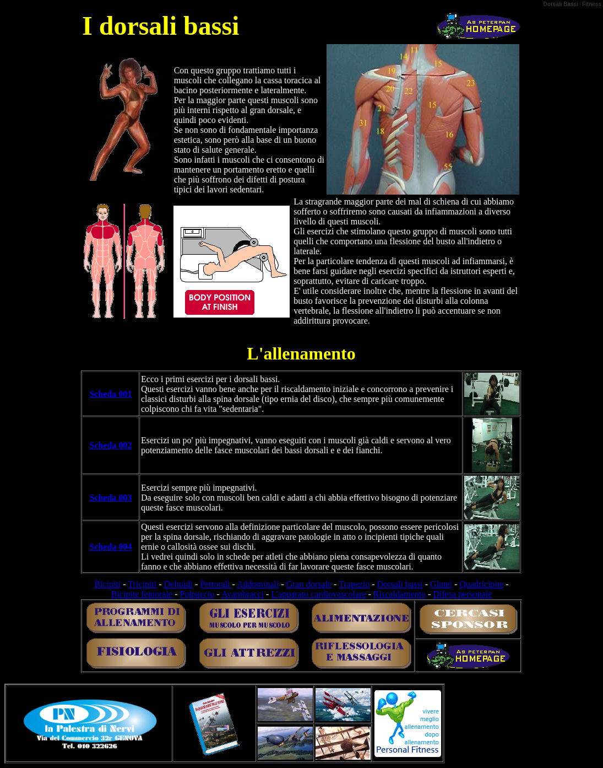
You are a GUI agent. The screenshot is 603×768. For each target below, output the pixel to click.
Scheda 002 (111, 445)
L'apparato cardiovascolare (318, 594)
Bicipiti (107, 584)
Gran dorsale (309, 584)
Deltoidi (178, 584)
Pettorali (216, 584)
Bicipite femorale (142, 594)
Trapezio (354, 584)
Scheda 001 (111, 394)
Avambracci (242, 594)
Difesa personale (462, 594)
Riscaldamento (399, 594)
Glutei (441, 584)
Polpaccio (197, 594)
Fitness (591, 4)
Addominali (258, 584)
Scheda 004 (111, 546)
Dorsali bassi (400, 584)
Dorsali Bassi (561, 4)
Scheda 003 (111, 497)
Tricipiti (142, 584)
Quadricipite (481, 584)
